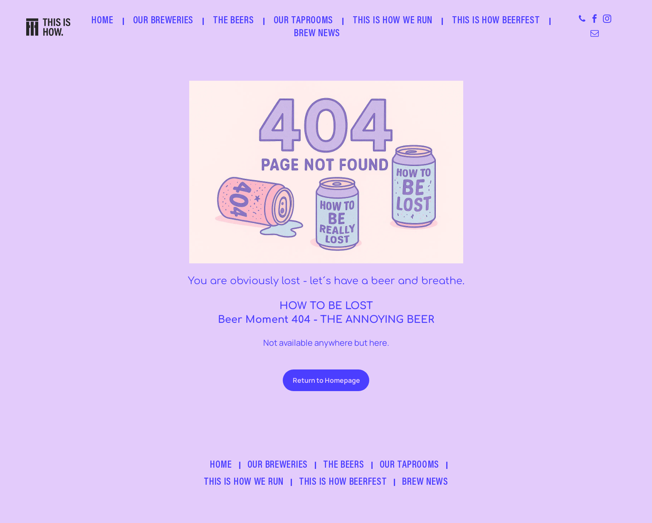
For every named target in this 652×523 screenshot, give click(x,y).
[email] (594, 34)
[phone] (582, 19)
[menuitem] (104, 21)
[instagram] (607, 19)
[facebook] (594, 19)
